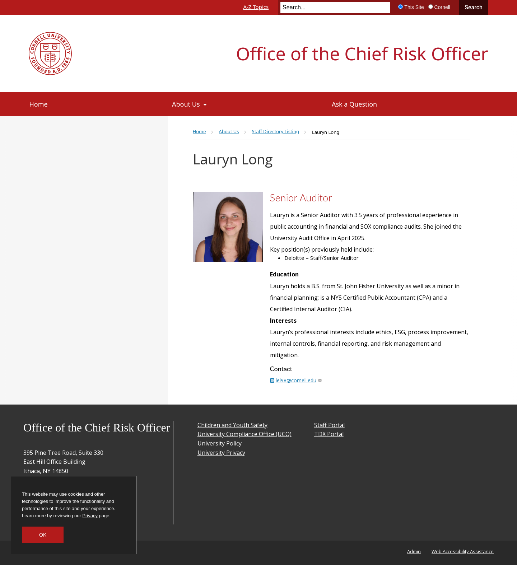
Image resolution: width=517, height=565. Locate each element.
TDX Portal (329, 434)
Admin (414, 551)
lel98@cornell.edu (298, 380)
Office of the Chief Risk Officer (362, 53)
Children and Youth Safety (232, 425)
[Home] (94, 104)
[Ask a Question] (409, 104)
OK (42, 535)
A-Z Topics (256, 6)
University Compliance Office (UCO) (244, 434)
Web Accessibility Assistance (463, 551)
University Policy (219, 443)
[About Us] (245, 104)
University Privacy (221, 453)
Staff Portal (329, 425)
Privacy (90, 515)
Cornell (442, 7)
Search (474, 7)
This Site (414, 7)
